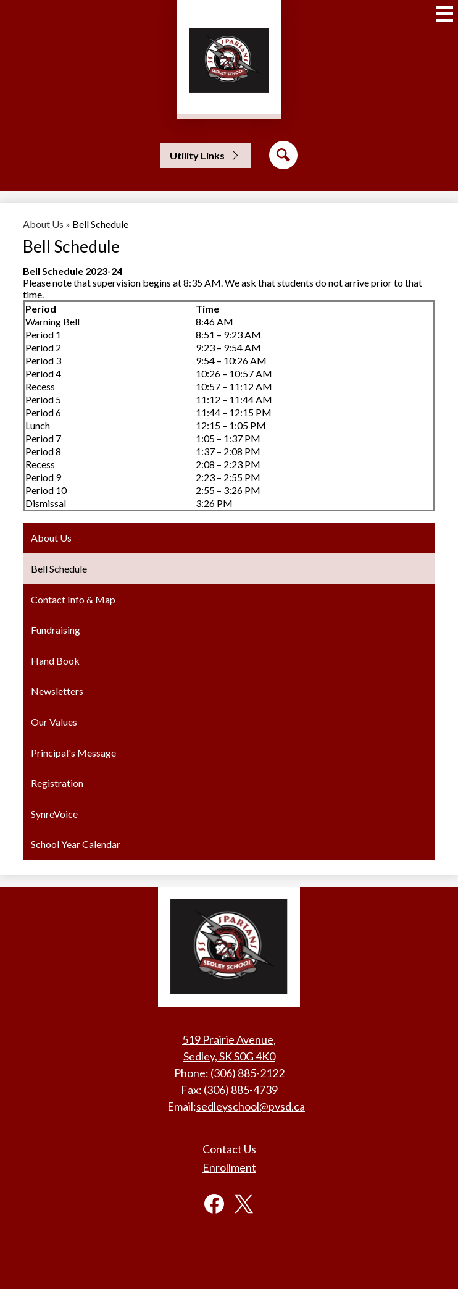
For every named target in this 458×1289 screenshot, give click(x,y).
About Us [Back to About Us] (43, 224)
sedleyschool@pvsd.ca (250, 1106)
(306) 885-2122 (247, 1073)
